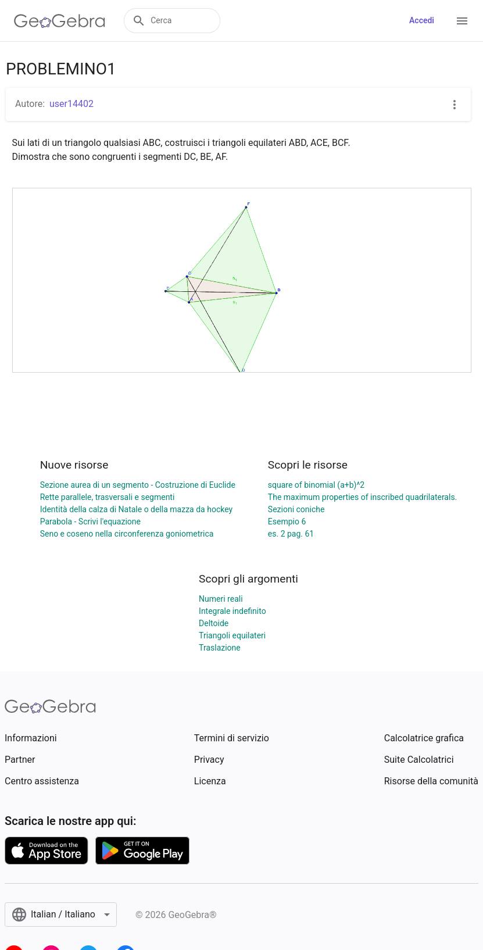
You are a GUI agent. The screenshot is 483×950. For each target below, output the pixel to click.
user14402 (71, 103)
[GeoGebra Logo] (59, 21)
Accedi (421, 20)
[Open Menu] (462, 21)
